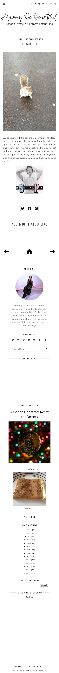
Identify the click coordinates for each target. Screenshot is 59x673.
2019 (29, 550)
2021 (29, 543)
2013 (28, 570)
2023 (29, 536)
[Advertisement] (35, 607)
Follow (29, 597)
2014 (28, 566)
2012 (28, 573)
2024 (29, 533)
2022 (29, 540)
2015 (28, 563)
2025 (29, 530)
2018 (29, 553)
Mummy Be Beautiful (26, 666)
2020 (29, 546)
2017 (28, 556)
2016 (28, 560)
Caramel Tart (29, 508)
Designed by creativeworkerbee (29, 671)
